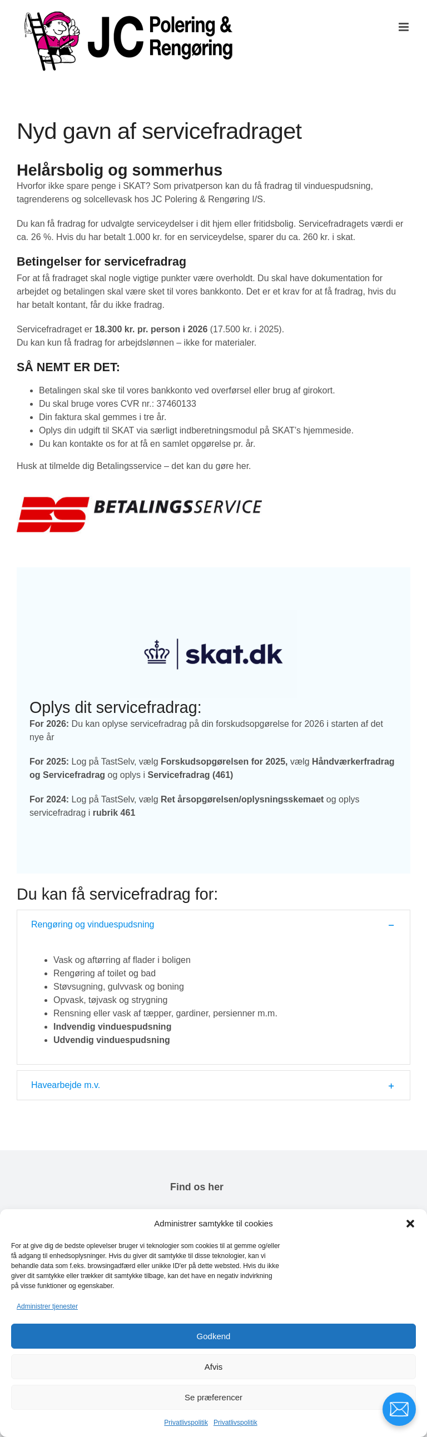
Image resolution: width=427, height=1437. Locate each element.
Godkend (214, 1336)
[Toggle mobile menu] (404, 27)
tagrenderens (43, 199)
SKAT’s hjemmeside (311, 430)
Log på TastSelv (103, 761)
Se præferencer (213, 1397)
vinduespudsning (337, 186)
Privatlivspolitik (186, 1422)
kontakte (86, 443)
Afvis (214, 1366)
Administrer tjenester (47, 1306)
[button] (410, 1223)
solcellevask (108, 199)
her (242, 466)
